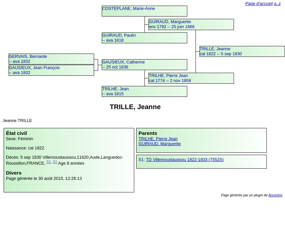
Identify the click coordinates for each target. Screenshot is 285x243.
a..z (277, 3)
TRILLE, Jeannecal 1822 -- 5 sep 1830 (221, 51)
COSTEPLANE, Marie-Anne (128, 8)
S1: (142, 159)
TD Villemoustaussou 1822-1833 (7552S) (185, 159)
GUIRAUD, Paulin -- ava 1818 (119, 38)
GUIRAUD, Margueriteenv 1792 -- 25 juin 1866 (172, 24)
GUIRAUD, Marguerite (160, 143)
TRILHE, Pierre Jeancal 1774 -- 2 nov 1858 (170, 78)
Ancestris (275, 195)
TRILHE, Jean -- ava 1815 (115, 91)
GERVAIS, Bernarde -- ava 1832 (28, 59)
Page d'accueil (259, 3)
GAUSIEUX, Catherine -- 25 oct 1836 (123, 64)
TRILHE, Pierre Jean (158, 138)
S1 (48, 162)
